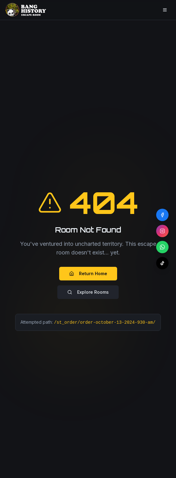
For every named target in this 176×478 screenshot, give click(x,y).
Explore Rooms (88, 292)
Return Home (88, 273)
